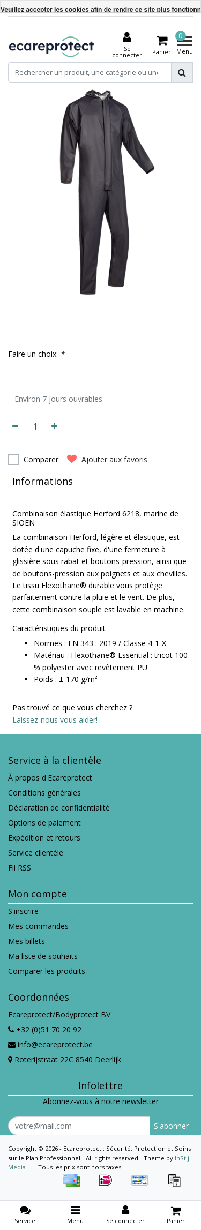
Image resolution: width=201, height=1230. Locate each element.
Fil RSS (19, 867)
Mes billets (26, 941)
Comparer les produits (46, 971)
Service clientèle (35, 853)
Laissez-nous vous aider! (55, 720)
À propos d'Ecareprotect (50, 777)
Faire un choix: (36, 354)
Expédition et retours (44, 837)
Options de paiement (44, 823)
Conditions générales (44, 793)
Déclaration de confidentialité (59, 807)
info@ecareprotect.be (50, 1044)
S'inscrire (23, 911)
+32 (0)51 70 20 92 (44, 1029)
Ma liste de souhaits (43, 956)
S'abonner (171, 1126)
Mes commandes (38, 926)
